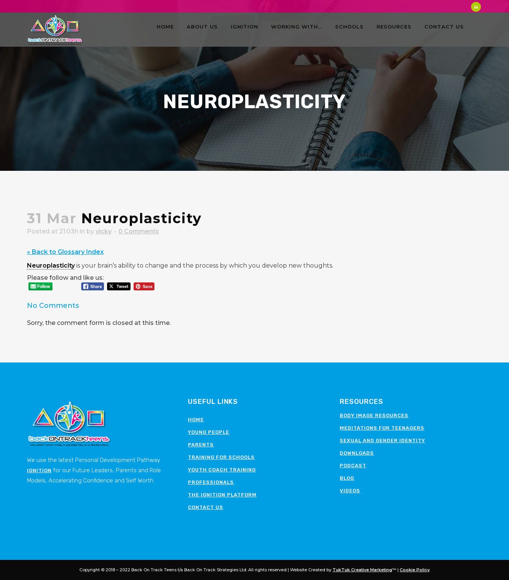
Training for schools (221, 457)
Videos (350, 490)
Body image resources (374, 415)
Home (196, 419)
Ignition (39, 470)
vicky (104, 231)
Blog (347, 478)
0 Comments (138, 231)
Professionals (211, 482)
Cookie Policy (415, 569)
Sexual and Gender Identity (382, 440)
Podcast (353, 465)
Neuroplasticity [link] (51, 265)
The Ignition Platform (222, 495)
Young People (208, 432)
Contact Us (205, 507)
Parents (201, 445)
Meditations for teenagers (382, 428)
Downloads (357, 453)
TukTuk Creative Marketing (362, 569)
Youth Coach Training (222, 470)
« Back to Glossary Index (65, 251)
